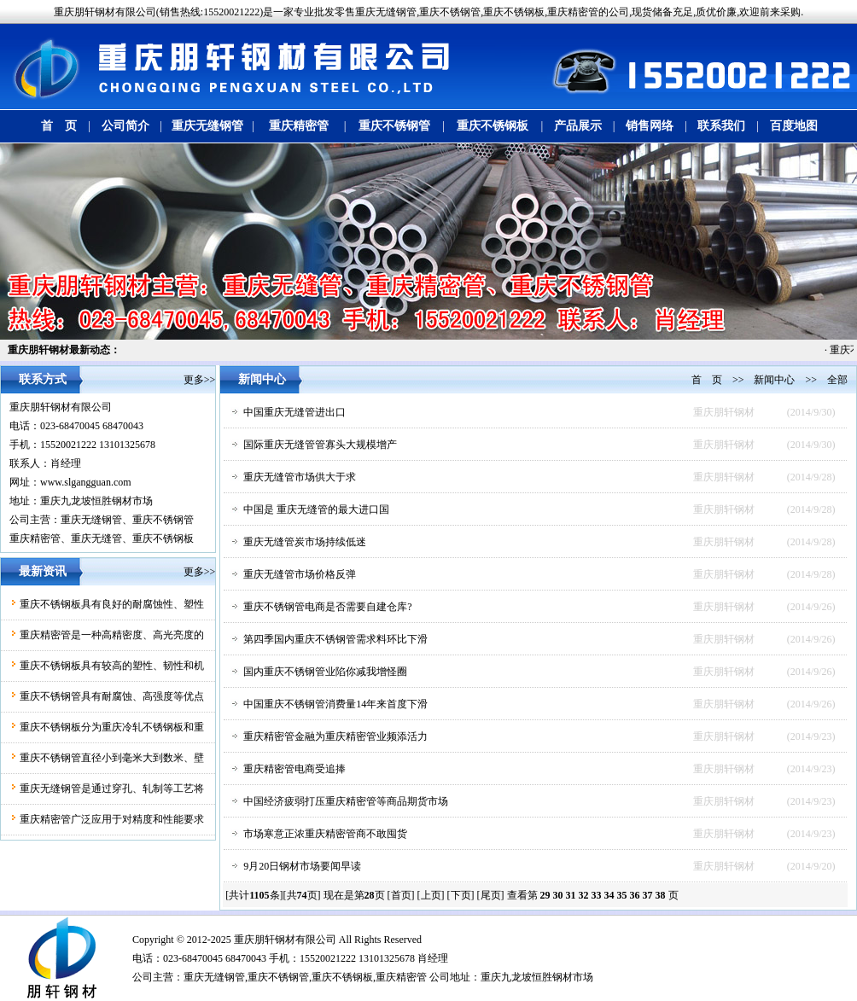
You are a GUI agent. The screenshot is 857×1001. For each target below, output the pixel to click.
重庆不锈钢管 (394, 125)
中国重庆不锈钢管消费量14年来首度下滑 (335, 704)
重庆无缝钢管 (207, 125)
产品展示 (578, 125)
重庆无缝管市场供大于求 (299, 477)
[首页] (401, 895)
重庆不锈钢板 (492, 125)
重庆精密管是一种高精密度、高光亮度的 (112, 635)
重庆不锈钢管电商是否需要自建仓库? (327, 607)
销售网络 (649, 125)
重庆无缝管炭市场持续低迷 (304, 542)
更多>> (200, 380)
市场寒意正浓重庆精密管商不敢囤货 (325, 834)
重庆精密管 (299, 125)
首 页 (59, 125)
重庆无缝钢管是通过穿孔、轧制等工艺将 (112, 788)
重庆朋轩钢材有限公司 (60, 407)
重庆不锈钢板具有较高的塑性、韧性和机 (112, 666)
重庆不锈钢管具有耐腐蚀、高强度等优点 (112, 696)
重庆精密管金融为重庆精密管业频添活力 (335, 736)
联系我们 (721, 125)
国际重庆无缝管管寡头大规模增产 (320, 445)
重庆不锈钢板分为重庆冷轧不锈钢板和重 (112, 727)
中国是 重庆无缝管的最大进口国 (316, 509)
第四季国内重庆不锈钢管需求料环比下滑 (335, 639)
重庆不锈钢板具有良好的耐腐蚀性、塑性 (112, 604)
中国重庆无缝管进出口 (294, 412)
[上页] (431, 895)
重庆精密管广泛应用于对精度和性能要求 (112, 819)
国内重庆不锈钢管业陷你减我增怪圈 (325, 672)
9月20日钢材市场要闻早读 (302, 866)
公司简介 (125, 125)
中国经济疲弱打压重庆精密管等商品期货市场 (345, 801)
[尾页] (490, 895)
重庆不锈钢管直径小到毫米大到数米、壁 (112, 758)
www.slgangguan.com (85, 482)
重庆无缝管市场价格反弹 (299, 574)
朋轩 (264, 940)
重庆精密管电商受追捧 (294, 769)
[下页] (461, 895)
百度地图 (794, 125)
